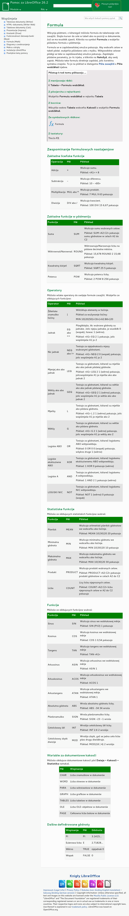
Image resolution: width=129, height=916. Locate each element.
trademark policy (79, 906)
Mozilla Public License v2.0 (106, 895)
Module (14, 9)
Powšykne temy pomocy (17, 53)
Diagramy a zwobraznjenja (18, 44)
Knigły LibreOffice (85, 876)
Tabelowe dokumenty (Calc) (18, 27)
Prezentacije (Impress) (16, 30)
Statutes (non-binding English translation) (100, 890)
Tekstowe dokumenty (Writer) (19, 21)
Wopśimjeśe (9, 18)
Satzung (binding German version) (59, 892)
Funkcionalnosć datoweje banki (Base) (19, 37)
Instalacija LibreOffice (16, 50)
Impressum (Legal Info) (54, 890)
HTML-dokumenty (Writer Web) (20, 24)
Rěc (43, 9)
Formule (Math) (13, 41)
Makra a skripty (13, 47)
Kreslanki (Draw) (13, 33)
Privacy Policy (73, 890)
